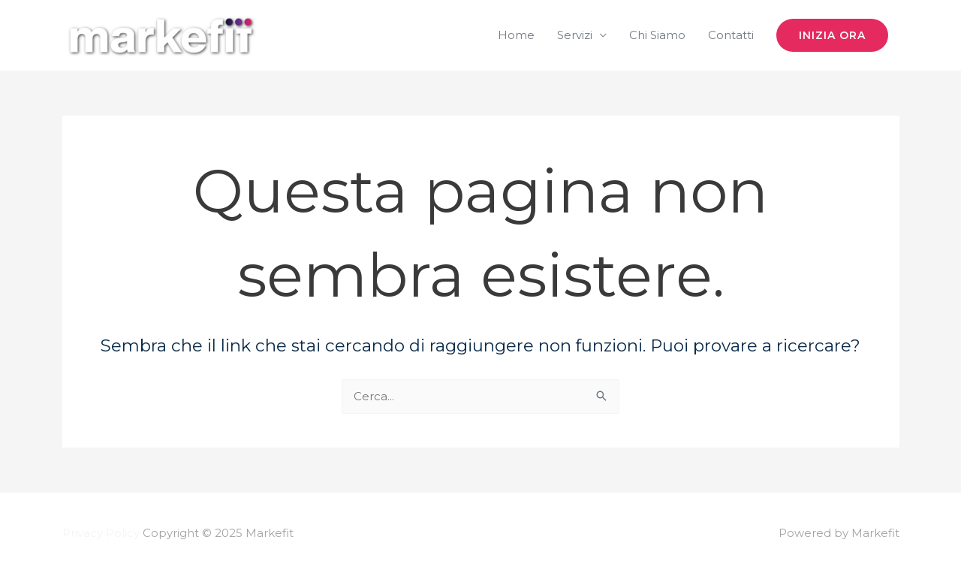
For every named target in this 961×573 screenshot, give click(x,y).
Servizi (574, 35)
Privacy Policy (101, 533)
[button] (832, 35)
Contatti (731, 35)
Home (516, 35)
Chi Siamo (657, 35)
